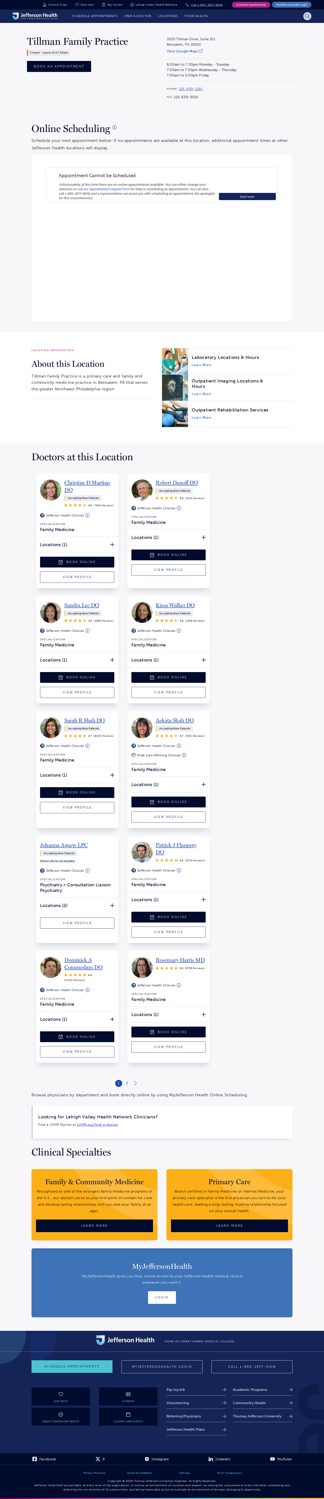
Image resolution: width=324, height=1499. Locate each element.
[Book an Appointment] (59, 66)
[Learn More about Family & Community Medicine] (94, 1226)
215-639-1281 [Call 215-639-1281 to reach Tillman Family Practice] (190, 89)
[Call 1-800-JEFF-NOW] (252, 1366)
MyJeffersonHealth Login (291, 4)
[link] (191, 51)
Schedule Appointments (251, 4)
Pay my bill (114, 4)
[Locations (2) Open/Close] (77, 905)
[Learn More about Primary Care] (229, 1226)
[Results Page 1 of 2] (118, 1083)
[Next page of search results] (135, 1083)
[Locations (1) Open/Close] (77, 544)
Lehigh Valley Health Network (156, 4)
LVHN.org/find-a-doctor (97, 1125)
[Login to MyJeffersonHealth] (162, 1297)
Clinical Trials (57, 4)
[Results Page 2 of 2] (127, 1083)
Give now (87, 4)
